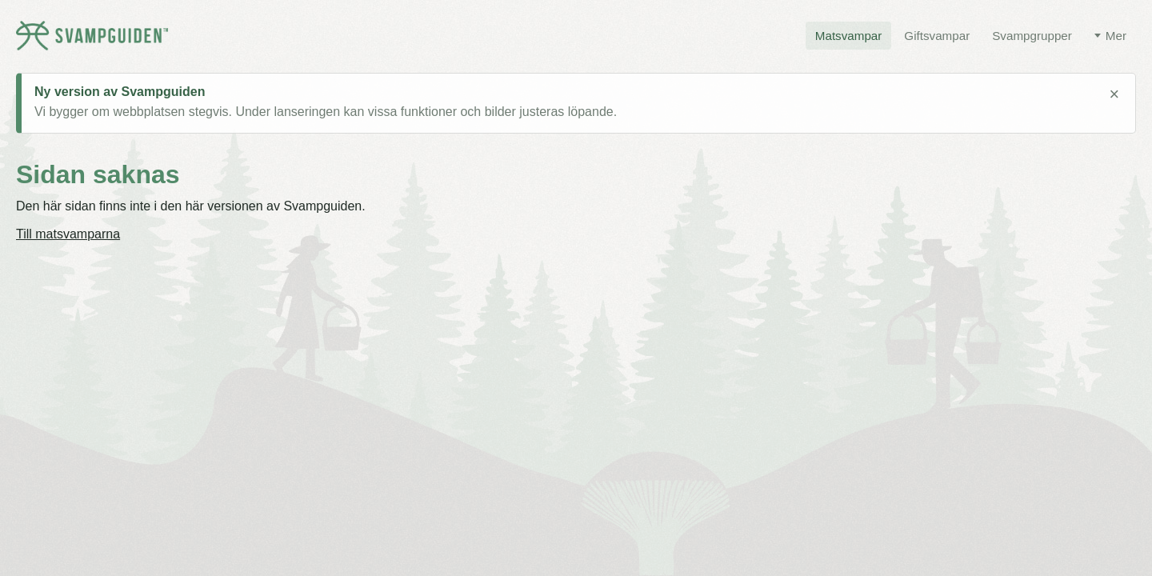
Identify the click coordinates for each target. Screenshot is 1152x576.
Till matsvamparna (68, 234)
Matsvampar (848, 35)
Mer (1116, 35)
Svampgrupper (1032, 35)
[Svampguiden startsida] (92, 35)
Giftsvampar (937, 35)
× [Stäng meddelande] (1114, 94)
